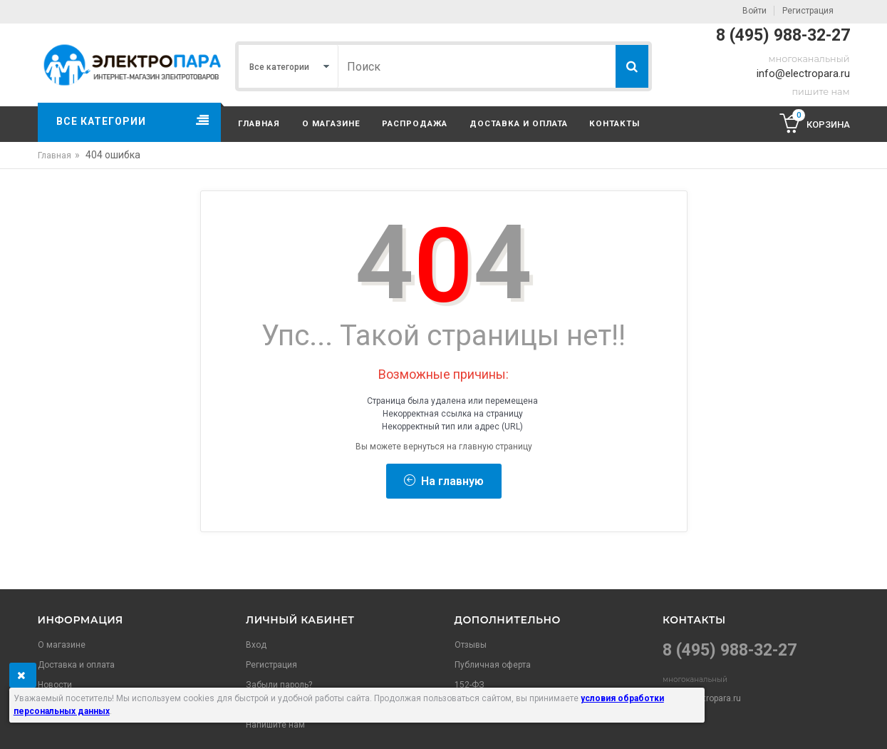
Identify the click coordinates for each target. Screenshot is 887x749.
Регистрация (808, 11)
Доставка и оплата (519, 123)
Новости (55, 685)
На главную (444, 481)
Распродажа (414, 123)
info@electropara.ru (803, 73)
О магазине (331, 123)
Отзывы (471, 645)
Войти (754, 11)
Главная (259, 123)
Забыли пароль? (279, 685)
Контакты (614, 123)
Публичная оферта (493, 665)
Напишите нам (275, 725)
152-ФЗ (469, 685)
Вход (256, 645)
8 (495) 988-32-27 (783, 35)
